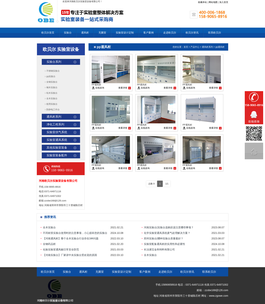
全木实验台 (51, 98)
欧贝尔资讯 (192, 32)
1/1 (166, 183)
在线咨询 (99, 88)
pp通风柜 (220, 47)
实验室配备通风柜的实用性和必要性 (164, 244)
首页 (186, 47)
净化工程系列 (55, 124)
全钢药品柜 (49, 244)
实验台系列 (54, 61)
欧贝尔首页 (47, 32)
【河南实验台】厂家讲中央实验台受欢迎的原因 (70, 255)
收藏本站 (202, 2)
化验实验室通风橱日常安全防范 (61, 249)
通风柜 (85, 32)
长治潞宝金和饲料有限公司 (159, 249)
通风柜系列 (54, 116)
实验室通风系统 (57, 139)
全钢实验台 (51, 82)
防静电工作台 (53, 109)
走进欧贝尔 (169, 32)
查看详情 (122, 88)
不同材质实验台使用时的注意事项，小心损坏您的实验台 (75, 232)
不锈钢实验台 (53, 71)
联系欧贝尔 (214, 32)
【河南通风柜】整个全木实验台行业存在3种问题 (70, 238)
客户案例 (148, 32)
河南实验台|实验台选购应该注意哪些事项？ (169, 227)
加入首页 (223, 2)
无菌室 (102, 32)
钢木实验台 (51, 87)
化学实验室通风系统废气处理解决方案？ (167, 232)
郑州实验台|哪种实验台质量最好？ (163, 238)
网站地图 (213, 2)
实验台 (68, 32)
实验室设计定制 (125, 32)
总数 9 (151, 183)
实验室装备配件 (57, 155)
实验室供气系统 (57, 132)
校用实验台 (51, 104)
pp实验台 (50, 76)
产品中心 (194, 47)
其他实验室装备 (57, 147)
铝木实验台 (51, 93)
